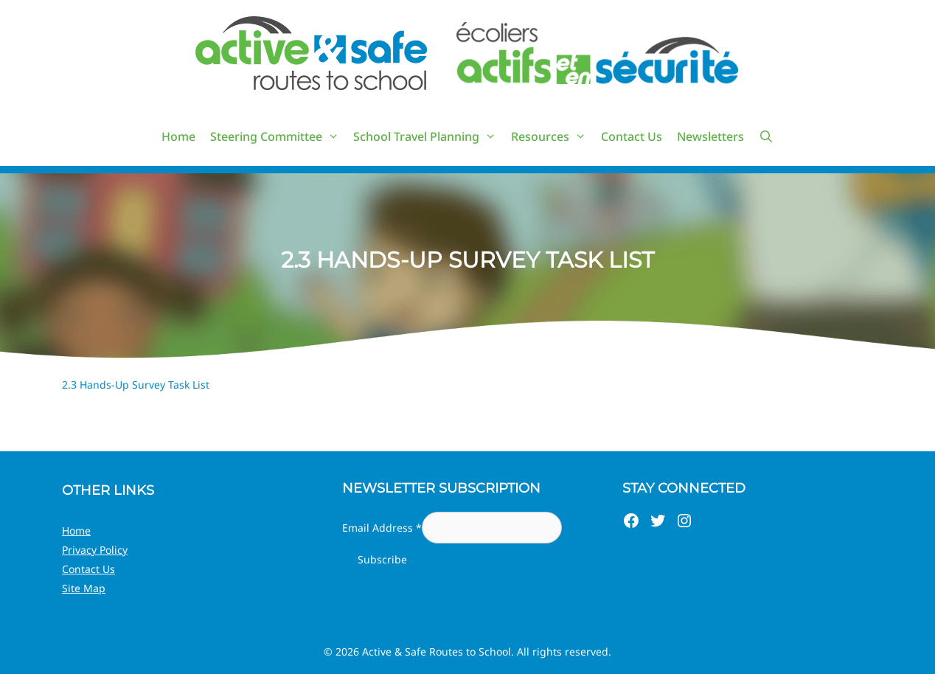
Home (178, 136)
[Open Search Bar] (766, 136)
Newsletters (710, 136)
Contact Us (631, 136)
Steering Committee (278, 136)
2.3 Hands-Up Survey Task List (135, 385)
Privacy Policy (95, 550)
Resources (552, 136)
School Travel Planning (428, 136)
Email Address (382, 528)
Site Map (83, 588)
